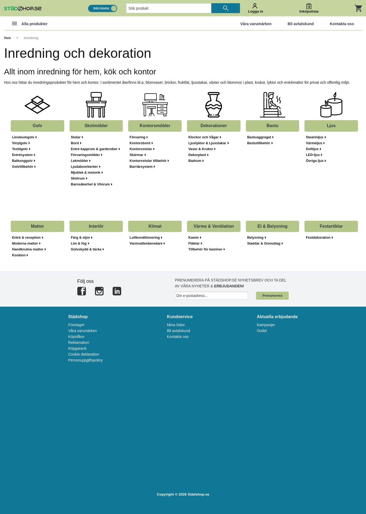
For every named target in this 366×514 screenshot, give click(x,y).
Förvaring (138, 137)
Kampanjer (266, 325)
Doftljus (313, 149)
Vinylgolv (21, 143)
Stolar (77, 137)
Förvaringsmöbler (87, 155)
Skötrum (79, 178)
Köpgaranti (77, 348)
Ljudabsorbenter (86, 167)
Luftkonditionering (145, 238)
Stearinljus (316, 137)
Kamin (194, 238)
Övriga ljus (316, 161)
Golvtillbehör (24, 167)
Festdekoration (319, 238)
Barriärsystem (142, 167)
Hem (7, 38)
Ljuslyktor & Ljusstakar (208, 143)
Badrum (196, 161)
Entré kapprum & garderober (95, 149)
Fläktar (195, 243)
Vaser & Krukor (202, 149)
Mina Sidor (176, 325)
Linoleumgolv (24, 137)
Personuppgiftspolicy (85, 360)
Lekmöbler (81, 161)
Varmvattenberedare (147, 243)
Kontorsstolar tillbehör (149, 161)
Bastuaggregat (260, 137)
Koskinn (20, 255)
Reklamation (78, 342)
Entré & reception (27, 238)
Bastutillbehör (260, 143)
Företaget (76, 325)
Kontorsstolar (142, 149)
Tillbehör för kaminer (206, 249)
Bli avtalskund (178, 331)
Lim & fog (80, 243)
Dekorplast (198, 155)
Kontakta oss (178, 336)
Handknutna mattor (29, 249)
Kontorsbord (141, 143)
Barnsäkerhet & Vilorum (92, 184)
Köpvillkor (76, 336)
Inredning (31, 38)
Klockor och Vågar (204, 137)
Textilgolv (21, 149)
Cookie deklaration (83, 354)
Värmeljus (315, 143)
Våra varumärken (82, 331)
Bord (76, 143)
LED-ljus (314, 155)
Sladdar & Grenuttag (265, 243)
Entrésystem (23, 155)
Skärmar (137, 155)
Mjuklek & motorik (87, 173)
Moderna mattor (26, 243)
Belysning (256, 238)
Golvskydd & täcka (87, 249)
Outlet (262, 331)
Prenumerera (272, 296)
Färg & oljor (82, 238)
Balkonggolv (23, 161)
